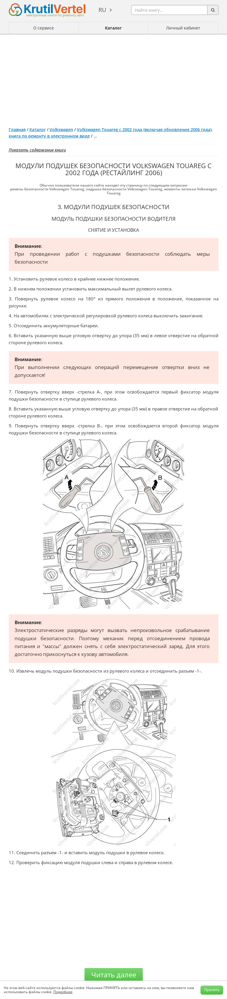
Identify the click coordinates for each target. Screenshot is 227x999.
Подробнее (63, 991)
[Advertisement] (113, 78)
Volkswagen (61, 129)
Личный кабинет (183, 28)
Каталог (113, 28)
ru (102, 10)
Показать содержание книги (37, 150)
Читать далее (113, 974)
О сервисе (43, 28)
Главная (17, 129)
